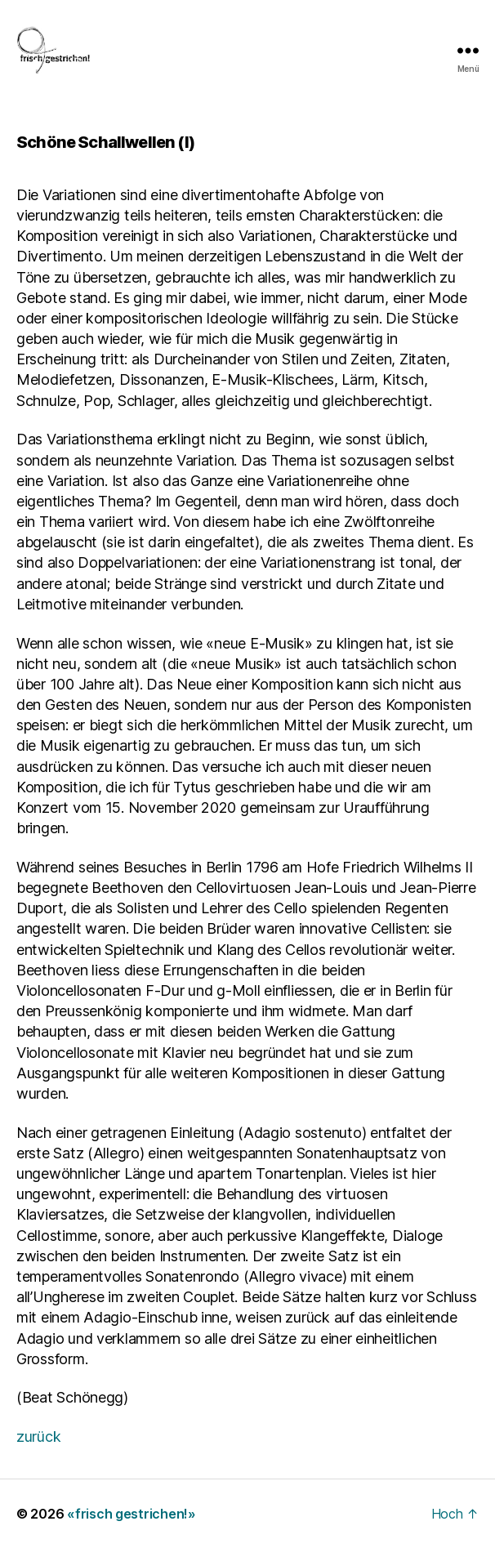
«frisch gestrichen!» (131, 1514)
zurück (38, 1436)
